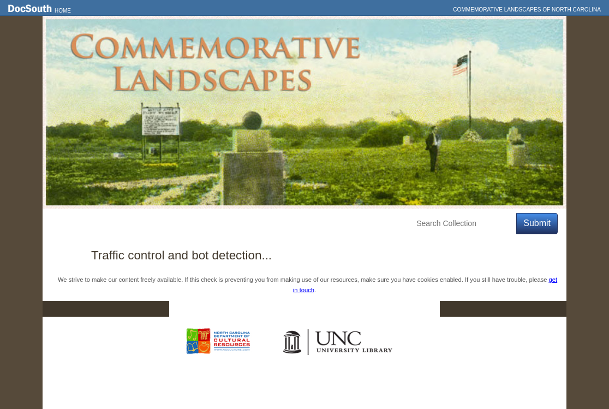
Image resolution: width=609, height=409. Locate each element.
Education (201, 223)
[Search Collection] (464, 223)
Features (105, 223)
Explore (152, 223)
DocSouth (247, 309)
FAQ (419, 309)
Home (63, 11)
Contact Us (311, 309)
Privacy (371, 309)
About (247, 223)
